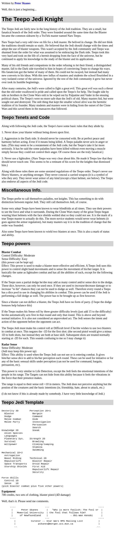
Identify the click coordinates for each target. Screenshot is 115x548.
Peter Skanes (22, 3)
